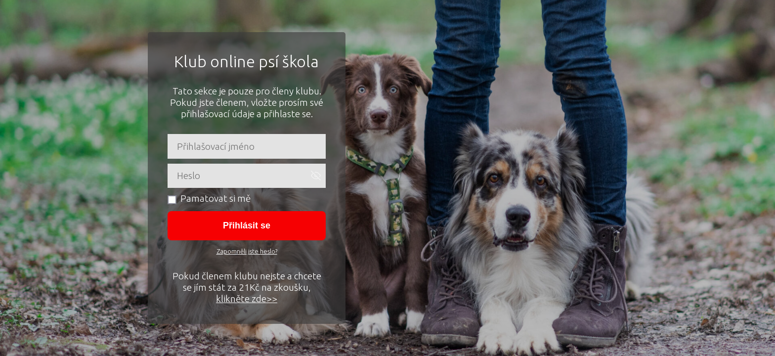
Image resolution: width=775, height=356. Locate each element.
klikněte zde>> (246, 298)
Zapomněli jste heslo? (246, 251)
